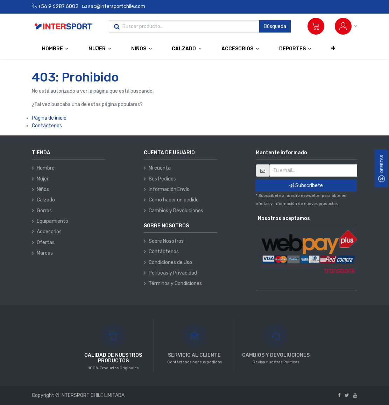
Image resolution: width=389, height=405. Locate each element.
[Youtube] (355, 395)
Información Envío (169, 189)
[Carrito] (315, 26)
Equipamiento (52, 221)
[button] (333, 48)
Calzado (46, 200)
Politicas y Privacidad (173, 273)
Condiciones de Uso (170, 262)
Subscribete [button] (306, 186)
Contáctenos (47, 126)
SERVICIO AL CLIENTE (194, 355)
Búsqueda (275, 26)
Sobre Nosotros (166, 241)
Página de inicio (49, 118)
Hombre (46, 168)
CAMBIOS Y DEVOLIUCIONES (276, 355)
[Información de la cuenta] (346, 26)
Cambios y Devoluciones (176, 211)
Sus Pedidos (162, 179)
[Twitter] (347, 395)
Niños (43, 189)
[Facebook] (339, 395)
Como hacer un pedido (174, 200)
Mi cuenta (160, 168)
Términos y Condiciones (175, 283)
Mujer (43, 179)
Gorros (44, 211)
